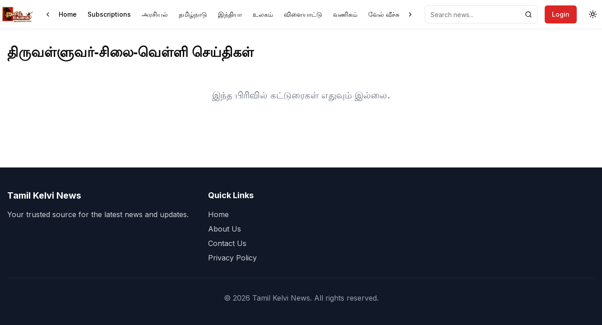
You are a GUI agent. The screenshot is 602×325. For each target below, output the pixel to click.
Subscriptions (109, 14)
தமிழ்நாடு (193, 14)
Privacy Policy (232, 257)
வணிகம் (345, 14)
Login (561, 14)
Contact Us (227, 243)
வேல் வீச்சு (383, 14)
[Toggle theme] (593, 14)
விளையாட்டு (303, 14)
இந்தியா (230, 14)
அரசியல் (155, 14)
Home (68, 14)
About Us (224, 228)
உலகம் (263, 14)
